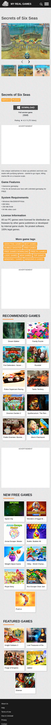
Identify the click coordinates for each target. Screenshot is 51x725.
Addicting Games (13, 244)
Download (25, 107)
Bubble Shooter (13, 248)
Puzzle (16, 100)
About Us (4, 704)
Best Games (30, 244)
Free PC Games (38, 251)
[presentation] (22, 61)
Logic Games (11, 255)
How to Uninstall (7, 716)
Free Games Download (16, 251)
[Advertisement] (25, 145)
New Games (25, 255)
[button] (8, 77)
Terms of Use (6, 712)
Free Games (30, 248)
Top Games (39, 255)
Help (3, 708)
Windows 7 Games (13, 259)
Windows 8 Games (34, 259)
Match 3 (6, 100)
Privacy (4, 720)
